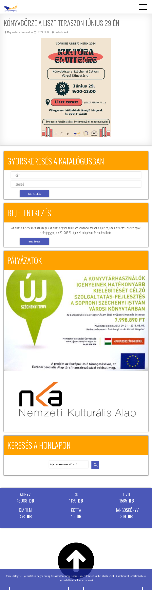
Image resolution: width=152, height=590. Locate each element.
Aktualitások (61, 32)
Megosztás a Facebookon (19, 32)
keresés (95, 465)
